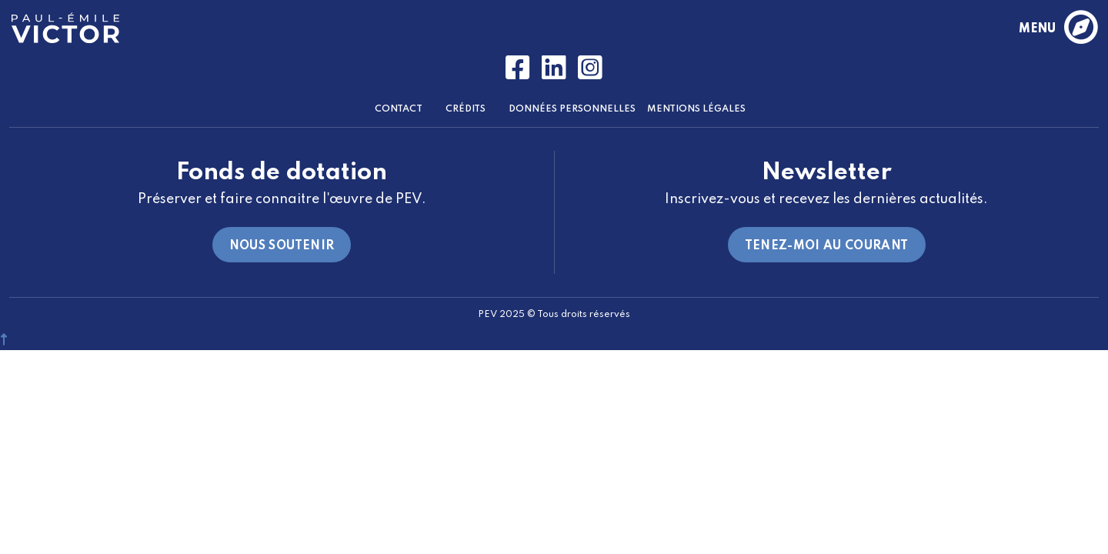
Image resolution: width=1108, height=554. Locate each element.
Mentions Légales (696, 109)
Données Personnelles (572, 109)
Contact (398, 109)
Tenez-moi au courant (827, 246)
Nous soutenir (282, 246)
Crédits (466, 109)
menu (1057, 28)
